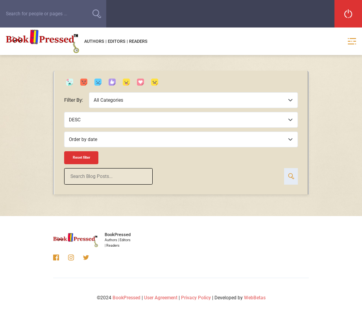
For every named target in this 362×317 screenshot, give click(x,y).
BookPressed (126, 298)
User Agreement (160, 298)
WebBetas (255, 298)
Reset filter (81, 157)
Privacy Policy (196, 298)
